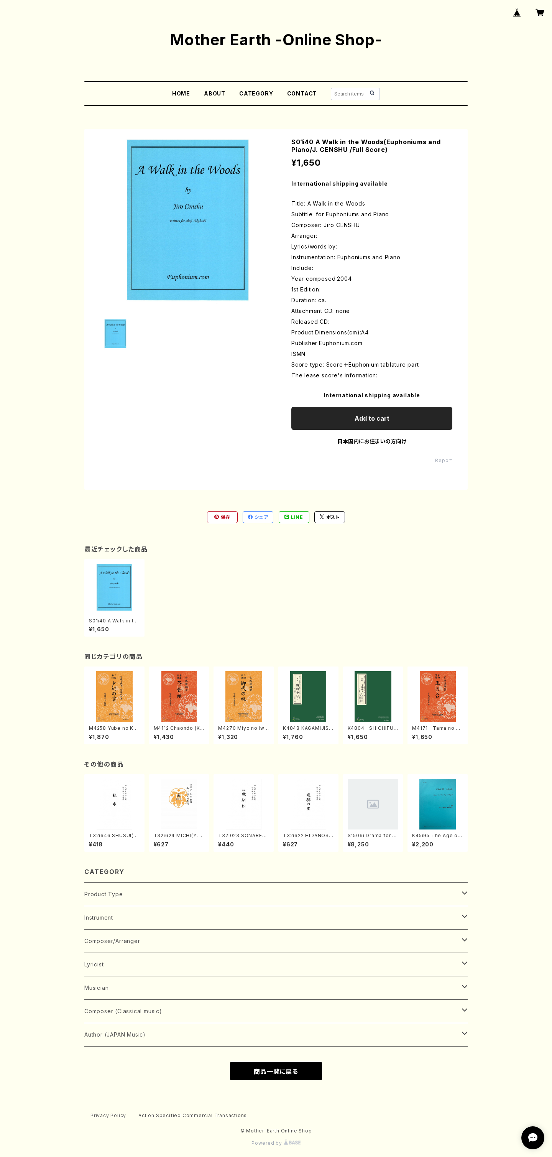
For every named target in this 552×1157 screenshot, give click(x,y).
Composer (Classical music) (123, 1011)
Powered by (276, 1143)
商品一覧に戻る (276, 1071)
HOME (181, 93)
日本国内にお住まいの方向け (371, 441)
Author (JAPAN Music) (115, 1034)
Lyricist (94, 964)
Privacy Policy (108, 1115)
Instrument (98, 917)
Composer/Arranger (112, 941)
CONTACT (302, 93)
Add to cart (372, 418)
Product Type (103, 894)
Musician (96, 987)
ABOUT (214, 93)
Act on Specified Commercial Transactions (192, 1115)
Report (443, 460)
